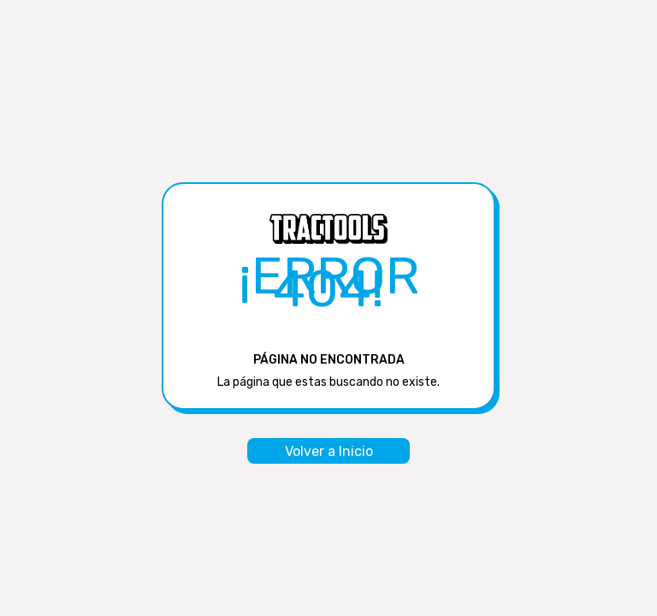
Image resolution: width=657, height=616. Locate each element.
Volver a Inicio (329, 451)
